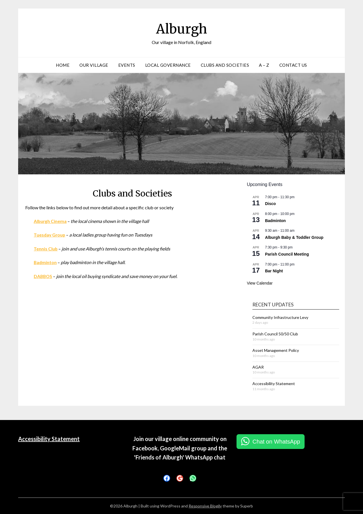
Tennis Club (46, 248)
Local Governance (168, 65)
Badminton (45, 262)
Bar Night (274, 271)
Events (126, 65)
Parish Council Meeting (287, 254)
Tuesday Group (50, 234)
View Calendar (260, 283)
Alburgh (181, 28)
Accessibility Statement (273, 383)
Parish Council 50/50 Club (275, 333)
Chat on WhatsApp (276, 441)
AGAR (258, 367)
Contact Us (293, 65)
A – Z (264, 65)
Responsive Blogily (205, 505)
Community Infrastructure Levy (280, 317)
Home (62, 65)
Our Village (93, 65)
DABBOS (43, 275)
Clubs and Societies (225, 65)
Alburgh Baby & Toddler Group (294, 237)
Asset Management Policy (275, 350)
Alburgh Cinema (50, 221)
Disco (270, 203)
